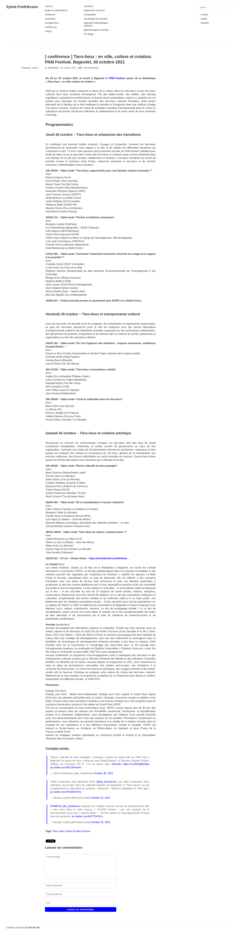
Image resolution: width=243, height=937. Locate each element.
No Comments (91, 68)
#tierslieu (117, 764)
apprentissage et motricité (96, 30)
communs (88, 6)
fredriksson (53, 68)
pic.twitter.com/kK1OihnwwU (66, 767)
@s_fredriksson (71, 806)
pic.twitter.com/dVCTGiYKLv (87, 816)
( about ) (49, 6)
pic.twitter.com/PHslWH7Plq (65, 792)
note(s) (48, 31)
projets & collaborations (56, 10)
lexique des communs (94, 10)
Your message (80, 866)
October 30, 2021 (103, 773)
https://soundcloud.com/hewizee (108, 558)
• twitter (203, 18)
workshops (50, 18)
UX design (89, 34)
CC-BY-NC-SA (32, 927)
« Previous (25, 68)
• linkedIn (204, 23)
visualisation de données (95, 18)
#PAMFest (56, 806)
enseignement (52, 23)
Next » (36, 68)
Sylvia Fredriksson (22, 7)
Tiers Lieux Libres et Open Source (71, 831)
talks (80, 68)
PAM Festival (117, 78)
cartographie (90, 14)
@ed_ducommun (106, 781)
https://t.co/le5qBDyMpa (136, 764)
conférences (51, 27)
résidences (50, 14)
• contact (204, 14)
